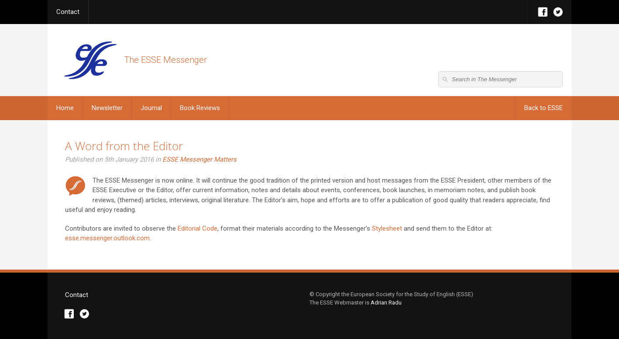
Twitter (558, 12)
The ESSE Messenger (90, 60)
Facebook (542, 12)
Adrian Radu (386, 302)
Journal (151, 108)
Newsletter (107, 108)
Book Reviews (200, 108)
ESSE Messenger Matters (199, 159)
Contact (67, 12)
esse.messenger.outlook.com (107, 238)
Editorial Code (197, 228)
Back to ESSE (543, 108)
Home (65, 108)
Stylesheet (388, 228)
